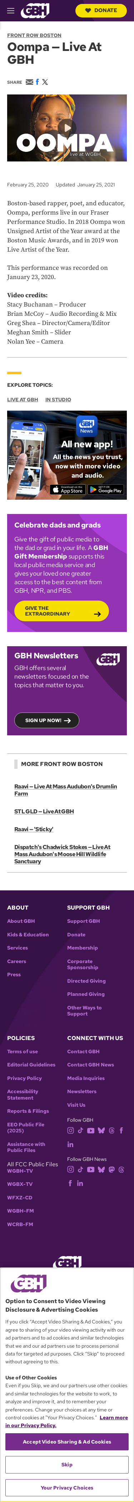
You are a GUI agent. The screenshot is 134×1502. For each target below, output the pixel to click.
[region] (67, 1384)
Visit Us (76, 1105)
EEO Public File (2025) (25, 1128)
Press (14, 975)
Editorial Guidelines (31, 1065)
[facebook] (121, 1130)
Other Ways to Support (84, 1011)
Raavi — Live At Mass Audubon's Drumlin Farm (65, 790)
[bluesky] (101, 1130)
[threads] (112, 1130)
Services (17, 948)
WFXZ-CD (20, 1198)
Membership (82, 948)
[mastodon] (112, 1169)
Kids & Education (28, 935)
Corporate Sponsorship (82, 964)
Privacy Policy (24, 1078)
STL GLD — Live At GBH (44, 811)
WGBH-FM (20, 1211)
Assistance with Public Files (26, 1147)
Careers (16, 961)
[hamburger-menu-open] (14, 11)
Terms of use (22, 1052)
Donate (101, 10)
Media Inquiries (86, 1078)
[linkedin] (70, 1143)
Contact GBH (83, 1052)
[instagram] (70, 1130)
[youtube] (90, 1130)
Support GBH (83, 921)
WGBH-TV (20, 1171)
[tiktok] (81, 1130)
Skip (67, 1464)
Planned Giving (86, 994)
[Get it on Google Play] (106, 489)
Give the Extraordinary (47, 611)
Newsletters (81, 1092)
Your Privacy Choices (67, 1488)
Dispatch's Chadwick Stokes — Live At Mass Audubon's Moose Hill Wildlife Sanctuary (62, 854)
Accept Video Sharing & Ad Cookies (67, 1442)
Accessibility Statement (22, 1095)
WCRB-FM (20, 1224)
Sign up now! (43, 720)
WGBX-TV (20, 1184)
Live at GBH (22, 399)
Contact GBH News (90, 1065)
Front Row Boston (34, 35)
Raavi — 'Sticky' (34, 829)
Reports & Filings (28, 1111)
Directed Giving (86, 981)
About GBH (21, 921)
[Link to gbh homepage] (35, 10)
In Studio (58, 399)
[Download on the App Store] (67, 489)
